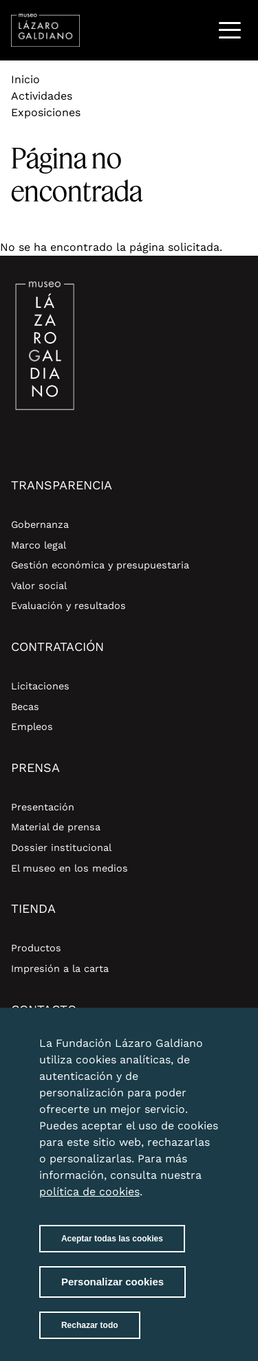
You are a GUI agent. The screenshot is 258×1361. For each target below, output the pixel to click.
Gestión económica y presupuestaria (100, 565)
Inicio (25, 79)
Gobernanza (40, 524)
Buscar (194, 29)
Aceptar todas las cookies (112, 1250)
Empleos (32, 726)
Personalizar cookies (112, 1293)
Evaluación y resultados (68, 605)
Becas (25, 706)
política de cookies (89, 1203)
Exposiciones (45, 112)
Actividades (41, 95)
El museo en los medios (69, 868)
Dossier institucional (61, 847)
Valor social (39, 585)
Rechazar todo (89, 1337)
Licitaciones (40, 685)
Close (205, 1047)
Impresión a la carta (60, 968)
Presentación (42, 806)
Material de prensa (55, 826)
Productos (36, 947)
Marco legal (38, 545)
